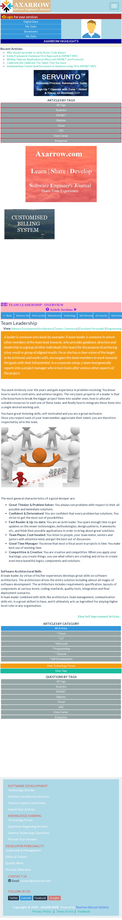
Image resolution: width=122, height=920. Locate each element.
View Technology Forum (61, 665)
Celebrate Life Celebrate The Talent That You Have (36, 62)
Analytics (61, 110)
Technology (70, 315)
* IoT (61, 638)
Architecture (46, 328)
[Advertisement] (61, 272)
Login (7, 17)
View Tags (61, 670)
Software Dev (23, 315)
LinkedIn (26, 898)
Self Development (86, 315)
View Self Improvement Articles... (99, 616)
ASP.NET (61, 115)
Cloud (61, 125)
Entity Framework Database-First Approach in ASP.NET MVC (42, 56)
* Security (61, 654)
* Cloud (61, 633)
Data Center (61, 135)
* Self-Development (61, 659)
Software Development (24, 328)
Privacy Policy (42, 911)
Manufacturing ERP (54, 315)
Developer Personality (91, 328)
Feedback (83, 911)
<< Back (7, 315)
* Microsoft (61, 643)
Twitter (13, 898)
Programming (113, 328)
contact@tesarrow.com (35, 881)
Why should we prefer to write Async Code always (36, 52)
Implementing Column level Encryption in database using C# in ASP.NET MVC (52, 66)
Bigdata (61, 120)
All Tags (61, 105)
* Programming (61, 648)
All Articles (101, 315)
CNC (61, 130)
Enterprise (61, 140)
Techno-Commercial (66, 328)
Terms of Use (64, 911)
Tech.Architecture (39, 315)
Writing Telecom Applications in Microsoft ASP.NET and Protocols (45, 59)
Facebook (40, 898)
